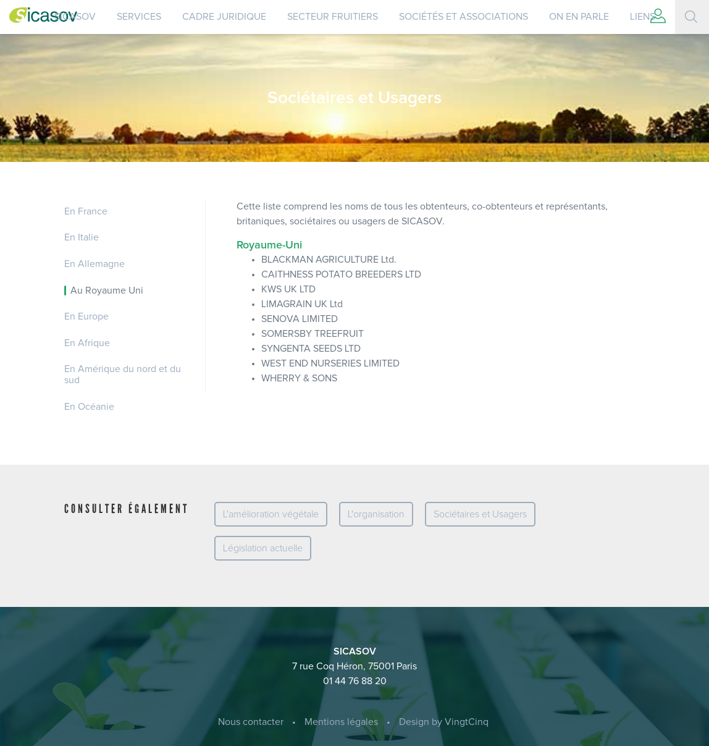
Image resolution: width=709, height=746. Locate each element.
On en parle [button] (579, 17)
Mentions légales (341, 722)
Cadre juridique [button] (224, 17)
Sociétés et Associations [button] (463, 17)
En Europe (86, 316)
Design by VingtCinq (444, 722)
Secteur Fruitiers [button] (332, 17)
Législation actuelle (263, 548)
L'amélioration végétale (271, 514)
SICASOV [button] (75, 17)
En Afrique (87, 343)
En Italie (81, 237)
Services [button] (139, 17)
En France (85, 211)
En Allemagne (94, 264)
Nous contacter (250, 722)
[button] (658, 17)
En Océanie (89, 407)
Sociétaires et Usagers (480, 514)
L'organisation (376, 514)
